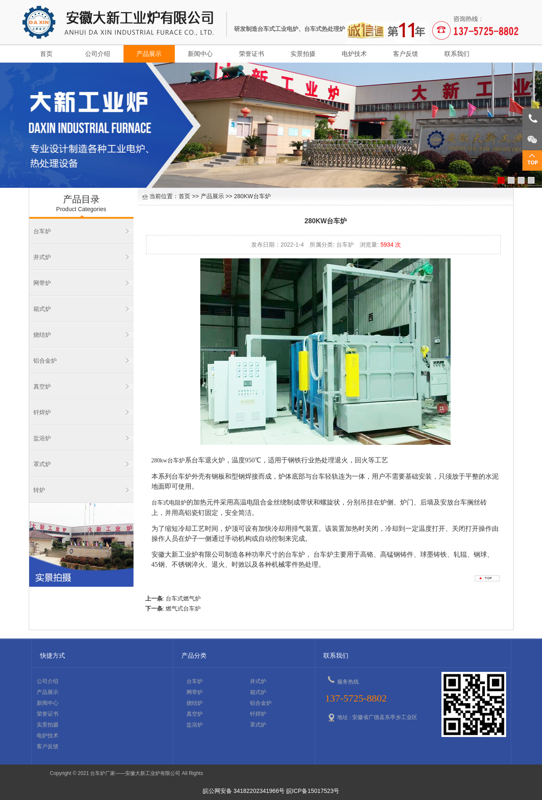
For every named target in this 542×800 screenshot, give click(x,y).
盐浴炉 (42, 438)
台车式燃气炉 (183, 598)
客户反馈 (405, 53)
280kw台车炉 (168, 460)
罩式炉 (42, 464)
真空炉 (42, 386)
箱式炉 (42, 308)
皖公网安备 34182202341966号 (244, 790)
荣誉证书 (251, 53)
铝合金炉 (45, 360)
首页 (46, 53)
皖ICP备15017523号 (313, 790)
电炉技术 (354, 53)
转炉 (39, 490)
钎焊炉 (42, 412)
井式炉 (42, 257)
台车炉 (42, 231)
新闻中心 (200, 53)
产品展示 (148, 53)
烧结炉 (42, 334)
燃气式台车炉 (183, 608)
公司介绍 (97, 53)
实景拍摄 (302, 53)
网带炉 (42, 283)
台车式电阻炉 (169, 503)
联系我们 (456, 53)
